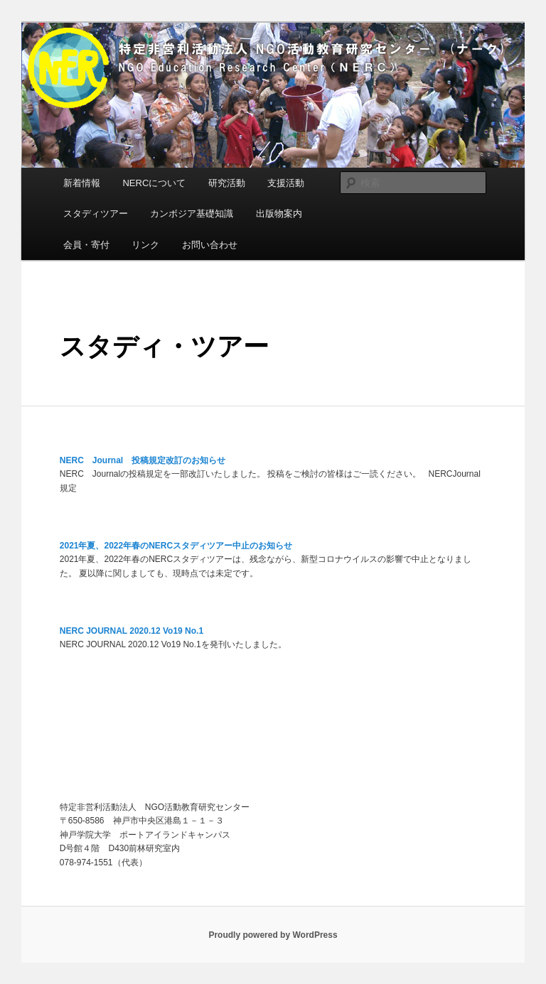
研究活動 (226, 183)
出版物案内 (279, 213)
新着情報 (81, 183)
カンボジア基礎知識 (191, 213)
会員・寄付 (86, 244)
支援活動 (285, 183)
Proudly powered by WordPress (272, 935)
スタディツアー (95, 213)
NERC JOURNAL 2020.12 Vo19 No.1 (131, 631)
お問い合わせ (209, 244)
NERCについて (154, 183)
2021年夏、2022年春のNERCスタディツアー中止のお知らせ (176, 546)
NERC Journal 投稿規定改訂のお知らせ (142, 460)
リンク (145, 244)
